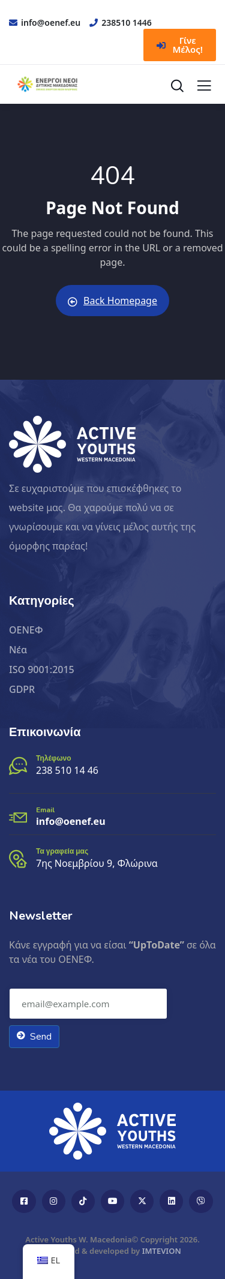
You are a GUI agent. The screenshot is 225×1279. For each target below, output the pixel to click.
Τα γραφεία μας (62, 851)
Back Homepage (112, 300)
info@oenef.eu (71, 821)
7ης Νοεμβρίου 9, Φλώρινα (97, 863)
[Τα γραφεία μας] (18, 859)
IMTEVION (161, 1250)
